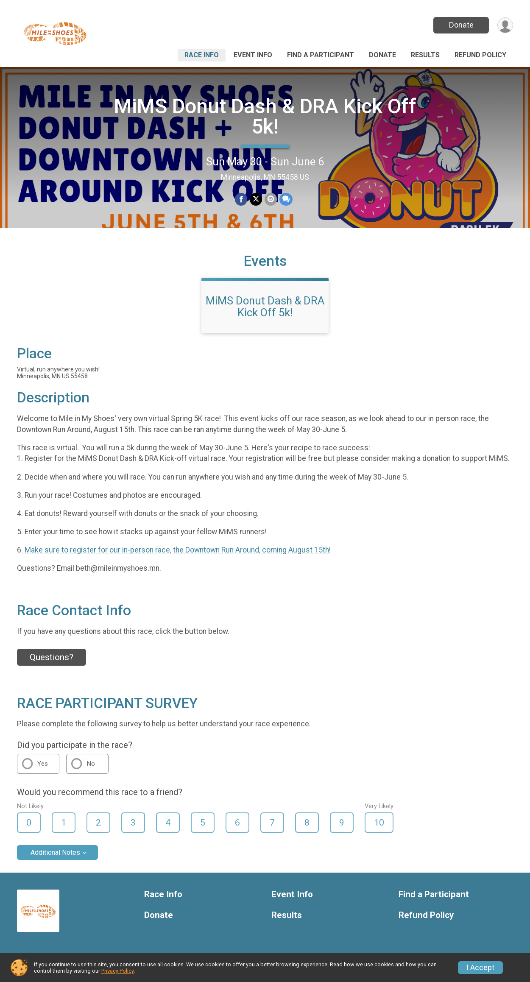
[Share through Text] (286, 199)
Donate (461, 24)
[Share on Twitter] (256, 199)
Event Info (253, 55)
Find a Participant (320, 55)
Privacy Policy (117, 971)
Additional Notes (55, 852)
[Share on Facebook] (241, 199)
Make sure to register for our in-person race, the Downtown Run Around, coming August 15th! (177, 550)
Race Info (201, 55)
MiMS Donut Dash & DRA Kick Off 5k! (265, 116)
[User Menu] (505, 25)
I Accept (480, 967)
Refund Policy (480, 55)
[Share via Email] (271, 199)
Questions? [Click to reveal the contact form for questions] (51, 657)
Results (425, 55)
